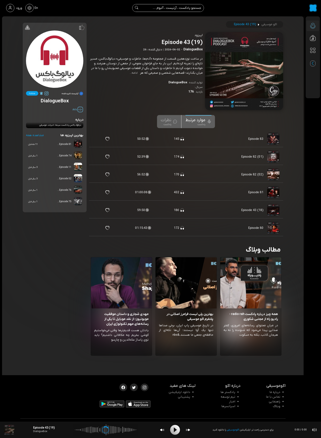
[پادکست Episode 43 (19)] (9, 430)
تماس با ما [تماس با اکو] (273, 397)
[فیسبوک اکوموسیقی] (123, 387)
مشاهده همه (35, 135)
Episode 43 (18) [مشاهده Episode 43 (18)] (252, 210)
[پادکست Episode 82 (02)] (273, 175)
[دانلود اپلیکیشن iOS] (138, 405)
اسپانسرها (228, 406)
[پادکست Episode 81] (273, 192)
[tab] (198, 121)
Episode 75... (64, 201)
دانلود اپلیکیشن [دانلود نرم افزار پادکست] (179, 392)
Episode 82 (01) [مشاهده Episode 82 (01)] (252, 157)
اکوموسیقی (233, 429)
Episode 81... (64, 144)
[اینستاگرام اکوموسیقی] (144, 387)
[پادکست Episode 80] (273, 228)
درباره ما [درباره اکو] (274, 392)
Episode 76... (64, 190)
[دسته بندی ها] (313, 50)
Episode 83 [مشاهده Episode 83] (255, 139)
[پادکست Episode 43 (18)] (273, 210)
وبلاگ (276, 406)
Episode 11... (64, 167)
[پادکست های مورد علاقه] (313, 58)
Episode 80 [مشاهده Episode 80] (255, 228)
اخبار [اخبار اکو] (232, 402)
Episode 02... (64, 178)
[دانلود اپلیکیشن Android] (112, 405)
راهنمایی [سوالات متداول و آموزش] (274, 402)
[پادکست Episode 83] (273, 139)
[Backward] (162, 430)
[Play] (175, 430)
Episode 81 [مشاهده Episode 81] (255, 192)
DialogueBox (177, 82)
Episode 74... (64, 155)
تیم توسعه (228, 397)
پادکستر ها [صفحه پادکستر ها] (227, 392)
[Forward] (188, 430)
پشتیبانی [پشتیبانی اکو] (184, 397)
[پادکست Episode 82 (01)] (273, 157)
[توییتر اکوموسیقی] (134, 387)
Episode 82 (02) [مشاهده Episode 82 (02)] (252, 175)
